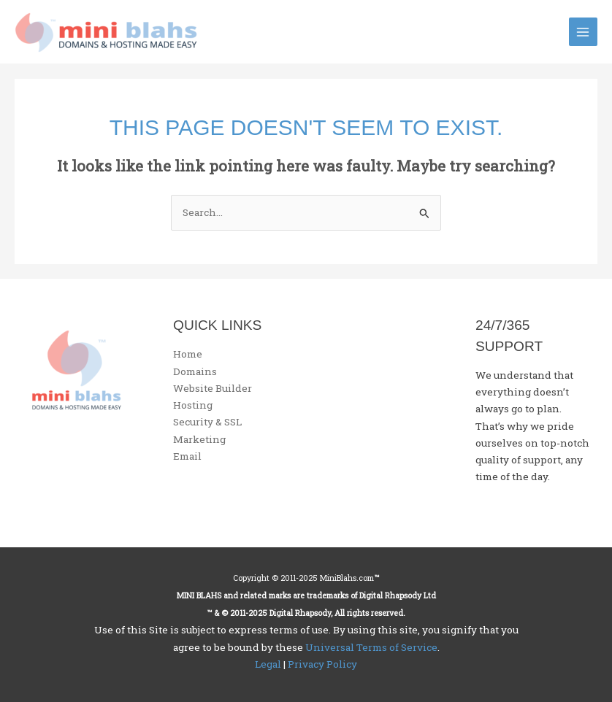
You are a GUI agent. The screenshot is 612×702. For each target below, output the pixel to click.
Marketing (199, 439)
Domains (195, 371)
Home (187, 353)
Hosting (193, 405)
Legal (268, 664)
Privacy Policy (322, 664)
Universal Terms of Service (371, 647)
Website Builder (212, 388)
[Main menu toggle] (583, 32)
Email (187, 456)
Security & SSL (207, 421)
